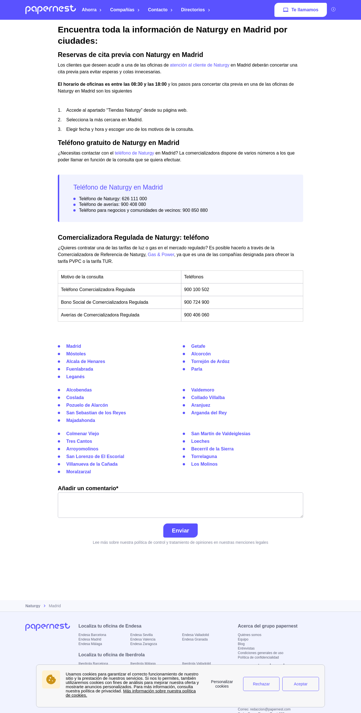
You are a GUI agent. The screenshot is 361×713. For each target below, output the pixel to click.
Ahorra (92, 9)
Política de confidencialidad (258, 657)
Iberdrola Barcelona (93, 664)
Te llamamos (300, 10)
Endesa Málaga (90, 644)
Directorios (195, 9)
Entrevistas (246, 648)
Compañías (125, 9)
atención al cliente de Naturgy (200, 65)
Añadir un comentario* (180, 501)
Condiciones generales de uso (260, 653)
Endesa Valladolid (195, 635)
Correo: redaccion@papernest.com (264, 709)
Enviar (180, 530)
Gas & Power (161, 254)
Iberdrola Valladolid (196, 664)
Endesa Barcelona (92, 635)
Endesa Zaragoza (143, 644)
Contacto (160, 9)
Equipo (243, 639)
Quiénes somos (249, 635)
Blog (241, 644)
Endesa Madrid (89, 639)
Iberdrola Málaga (143, 664)
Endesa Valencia (142, 639)
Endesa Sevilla (141, 635)
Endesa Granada (195, 639)
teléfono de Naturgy (134, 153)
